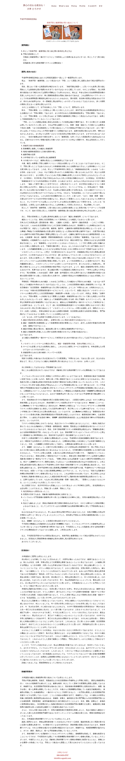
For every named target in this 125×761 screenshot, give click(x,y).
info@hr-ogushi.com (62, 758)
